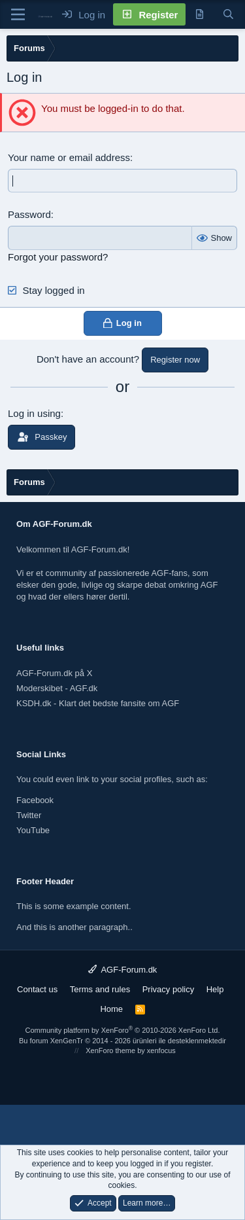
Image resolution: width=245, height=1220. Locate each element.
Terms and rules (100, 989)
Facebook (35, 800)
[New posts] (200, 14)
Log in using (34, 413)
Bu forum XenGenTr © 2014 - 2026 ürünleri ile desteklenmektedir (122, 1041)
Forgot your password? (58, 256)
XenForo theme (110, 1050)
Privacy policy (168, 989)
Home (111, 1009)
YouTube (33, 830)
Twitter (28, 815)
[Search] (228, 14)
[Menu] (18, 14)
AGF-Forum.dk (122, 970)
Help (215, 989)
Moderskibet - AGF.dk (56, 688)
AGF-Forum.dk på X (54, 673)
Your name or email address (69, 157)
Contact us (37, 989)
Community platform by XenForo (122, 1030)
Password (29, 214)
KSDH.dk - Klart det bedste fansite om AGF (97, 703)
